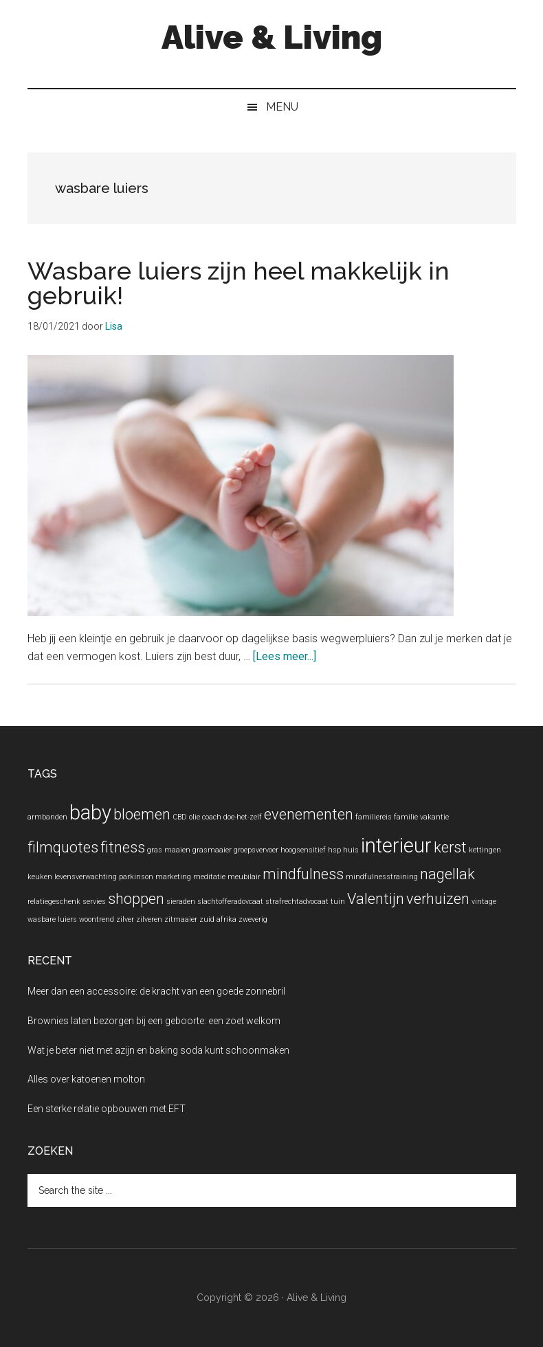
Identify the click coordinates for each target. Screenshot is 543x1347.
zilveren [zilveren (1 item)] (149, 919)
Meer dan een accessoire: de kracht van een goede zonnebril (156, 991)
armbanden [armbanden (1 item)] (47, 817)
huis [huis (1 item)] (351, 850)
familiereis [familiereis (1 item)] (373, 817)
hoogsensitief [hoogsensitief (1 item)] (303, 850)
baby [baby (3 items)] (90, 812)
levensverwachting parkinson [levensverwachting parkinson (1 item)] (103, 876)
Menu (282, 106)
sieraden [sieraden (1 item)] (180, 901)
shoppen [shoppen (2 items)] (136, 898)
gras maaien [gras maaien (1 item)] (168, 850)
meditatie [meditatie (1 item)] (209, 876)
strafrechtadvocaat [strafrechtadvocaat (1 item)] (297, 901)
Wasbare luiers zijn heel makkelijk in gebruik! (238, 283)
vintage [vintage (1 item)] (484, 901)
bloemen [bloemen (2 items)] (141, 814)
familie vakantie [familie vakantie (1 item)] (421, 817)
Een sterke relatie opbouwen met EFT (106, 1108)
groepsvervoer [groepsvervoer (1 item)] (256, 850)
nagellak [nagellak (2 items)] (447, 874)
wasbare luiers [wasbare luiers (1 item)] (52, 919)
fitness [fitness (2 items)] (122, 847)
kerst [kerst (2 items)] (450, 847)
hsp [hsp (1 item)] (334, 850)
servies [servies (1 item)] (94, 901)
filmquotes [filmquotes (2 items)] (62, 847)
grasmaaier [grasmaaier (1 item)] (212, 850)
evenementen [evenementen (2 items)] (308, 814)
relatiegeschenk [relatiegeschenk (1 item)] (53, 901)
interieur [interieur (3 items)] (396, 845)
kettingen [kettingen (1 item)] (485, 850)
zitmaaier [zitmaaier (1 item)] (180, 919)
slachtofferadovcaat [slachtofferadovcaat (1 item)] (230, 901)
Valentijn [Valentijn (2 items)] (375, 898)
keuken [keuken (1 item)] (39, 876)
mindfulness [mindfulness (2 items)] (303, 874)
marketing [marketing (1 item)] (173, 876)
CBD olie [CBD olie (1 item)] (186, 817)
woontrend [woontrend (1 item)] (96, 919)
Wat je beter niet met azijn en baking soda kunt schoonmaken (158, 1050)
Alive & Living (272, 37)
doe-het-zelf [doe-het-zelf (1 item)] (242, 817)
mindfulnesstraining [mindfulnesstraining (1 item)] (382, 876)
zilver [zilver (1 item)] (125, 919)
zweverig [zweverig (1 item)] (253, 919)
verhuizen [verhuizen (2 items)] (437, 898)
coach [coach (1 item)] (211, 817)
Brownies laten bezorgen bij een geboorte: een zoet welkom (153, 1020)
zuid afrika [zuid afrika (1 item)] (217, 919)
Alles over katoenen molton (86, 1079)
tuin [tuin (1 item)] (338, 901)
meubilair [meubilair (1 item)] (244, 876)
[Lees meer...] (284, 656)
